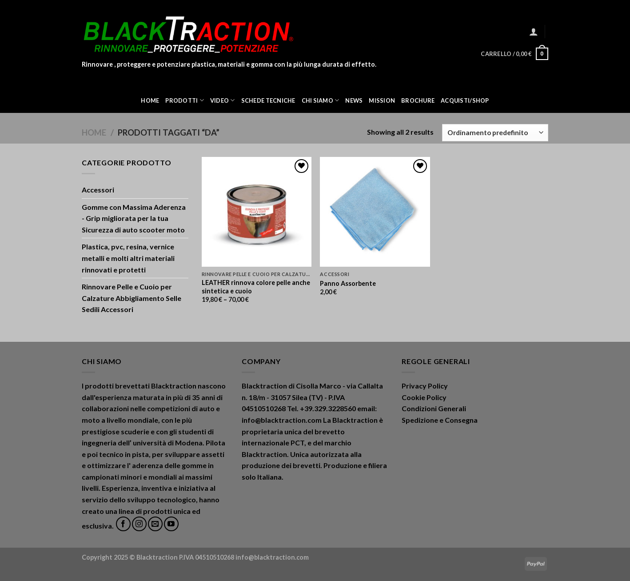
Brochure (418, 100)
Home (150, 100)
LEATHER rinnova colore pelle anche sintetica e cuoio (256, 287)
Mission (382, 100)
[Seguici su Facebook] (123, 524)
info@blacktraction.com (272, 557)
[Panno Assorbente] (375, 212)
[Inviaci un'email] (155, 524)
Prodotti (184, 100)
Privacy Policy (425, 385)
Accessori (98, 189)
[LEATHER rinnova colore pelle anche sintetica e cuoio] (256, 212)
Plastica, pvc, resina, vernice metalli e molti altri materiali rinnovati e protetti (128, 257)
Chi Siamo (320, 100)
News (354, 100)
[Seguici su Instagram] (139, 524)
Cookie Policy (424, 397)
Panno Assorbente (348, 283)
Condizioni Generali (434, 408)
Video (222, 100)
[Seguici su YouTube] (171, 524)
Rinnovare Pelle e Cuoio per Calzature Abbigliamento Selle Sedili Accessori (131, 297)
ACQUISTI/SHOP (465, 100)
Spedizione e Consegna (440, 420)
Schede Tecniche (268, 100)
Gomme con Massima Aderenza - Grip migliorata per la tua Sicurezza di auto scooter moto (134, 218)
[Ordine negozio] (495, 132)
